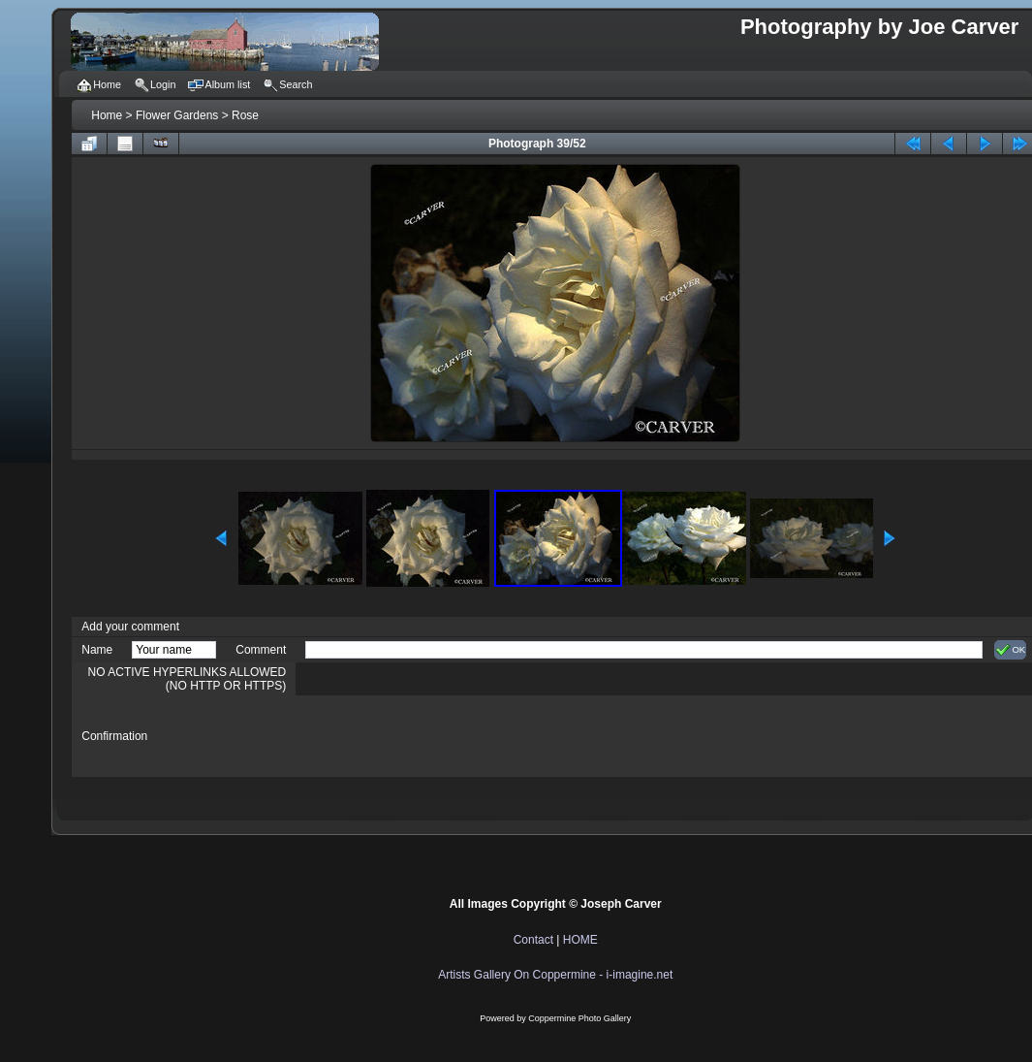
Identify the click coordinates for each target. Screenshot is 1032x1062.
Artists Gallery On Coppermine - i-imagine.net (555, 975)
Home (106, 115)
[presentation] (452, 736)
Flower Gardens (177, 115)
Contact (533, 940)
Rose (245, 115)
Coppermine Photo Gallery (579, 1018)
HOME (580, 940)
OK (1010, 650)
